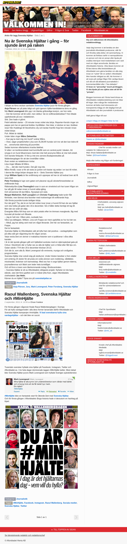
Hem (6, 30)
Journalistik (21, 283)
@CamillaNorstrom (113, 293)
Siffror (50, 30)
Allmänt (90, 169)
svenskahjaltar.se (43, 278)
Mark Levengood (39, 287)
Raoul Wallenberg (53, 503)
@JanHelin (108, 210)
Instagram (39, 503)
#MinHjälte (10, 396)
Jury (28, 287)
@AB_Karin (110, 253)
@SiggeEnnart (111, 355)
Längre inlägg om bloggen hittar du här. (102, 121)
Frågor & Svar (62, 30)
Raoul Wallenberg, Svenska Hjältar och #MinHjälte (38, 296)
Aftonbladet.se (101, 30)
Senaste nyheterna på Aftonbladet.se (99, 361)
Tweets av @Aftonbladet (96, 139)
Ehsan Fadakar (37, 302)
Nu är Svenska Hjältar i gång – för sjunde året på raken (37, 43)
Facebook (86, 30)
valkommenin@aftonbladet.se (98, 131)
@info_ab (108, 331)
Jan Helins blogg (20, 30)
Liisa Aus (31, 49)
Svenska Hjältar (42, 106)
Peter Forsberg (55, 287)
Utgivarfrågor (37, 30)
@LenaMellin (110, 272)
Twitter (75, 30)
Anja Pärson (19, 287)
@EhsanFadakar (100, 155)
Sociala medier (70, 503)
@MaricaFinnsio (112, 236)
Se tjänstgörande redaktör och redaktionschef (25, 535)
